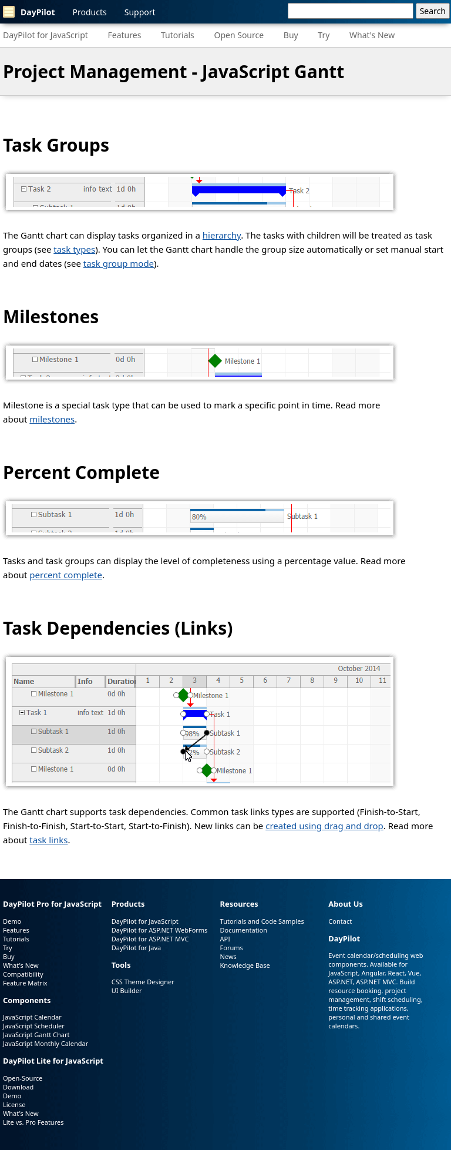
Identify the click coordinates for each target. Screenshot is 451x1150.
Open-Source (22, 1078)
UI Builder (127, 990)
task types (74, 249)
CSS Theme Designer (143, 981)
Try (323, 35)
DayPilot (29, 12)
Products (90, 12)
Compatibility (23, 974)
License (14, 1104)
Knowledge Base (245, 965)
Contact (340, 921)
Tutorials (177, 35)
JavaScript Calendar (32, 1016)
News (228, 956)
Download (18, 1086)
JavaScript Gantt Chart (36, 1034)
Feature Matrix (25, 982)
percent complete (65, 575)
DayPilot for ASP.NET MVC (150, 938)
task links (48, 840)
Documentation (243, 930)
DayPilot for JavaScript (45, 35)
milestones (52, 419)
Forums (231, 947)
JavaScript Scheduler (34, 1025)
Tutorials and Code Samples (262, 921)
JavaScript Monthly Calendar (45, 1043)
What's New (372, 35)
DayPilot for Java (136, 947)
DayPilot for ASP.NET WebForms (160, 930)
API (225, 938)
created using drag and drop (324, 826)
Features (125, 35)
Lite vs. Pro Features (33, 1122)
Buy (291, 35)
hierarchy (222, 235)
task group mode (118, 263)
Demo (12, 921)
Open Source (239, 35)
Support (140, 12)
